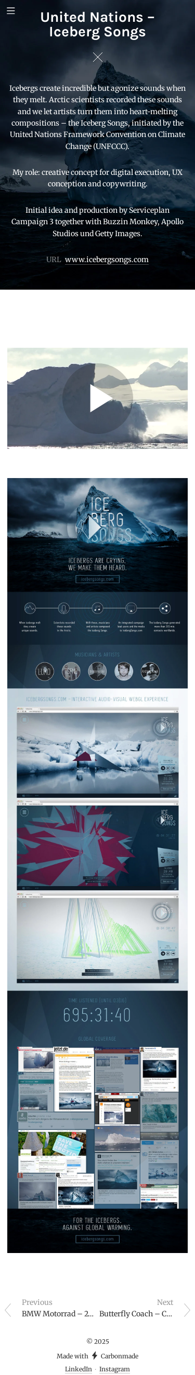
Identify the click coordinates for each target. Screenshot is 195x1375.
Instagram (114, 1369)
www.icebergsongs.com (107, 259)
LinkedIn (78, 1369)
